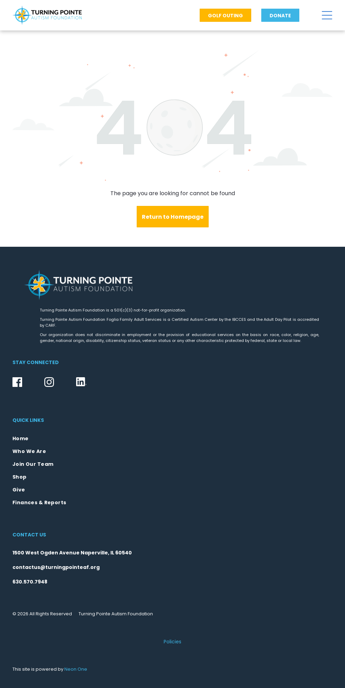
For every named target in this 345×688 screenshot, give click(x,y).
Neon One (75, 669)
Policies (172, 641)
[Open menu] (327, 15)
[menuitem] (172, 438)
